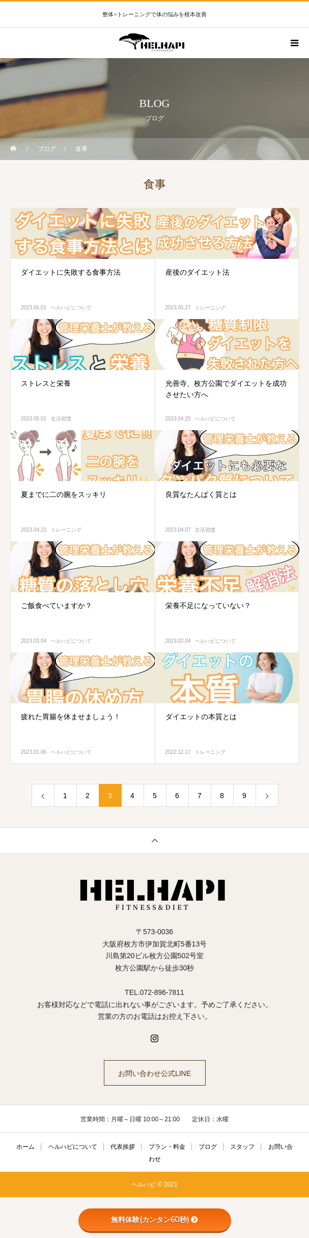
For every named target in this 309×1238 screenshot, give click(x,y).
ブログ (208, 1146)
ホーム (25, 1146)
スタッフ (242, 1146)
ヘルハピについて (71, 307)
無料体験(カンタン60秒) (154, 1219)
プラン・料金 (167, 1146)
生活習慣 (61, 419)
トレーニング (210, 307)
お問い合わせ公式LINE (154, 1073)
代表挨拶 (122, 1146)
